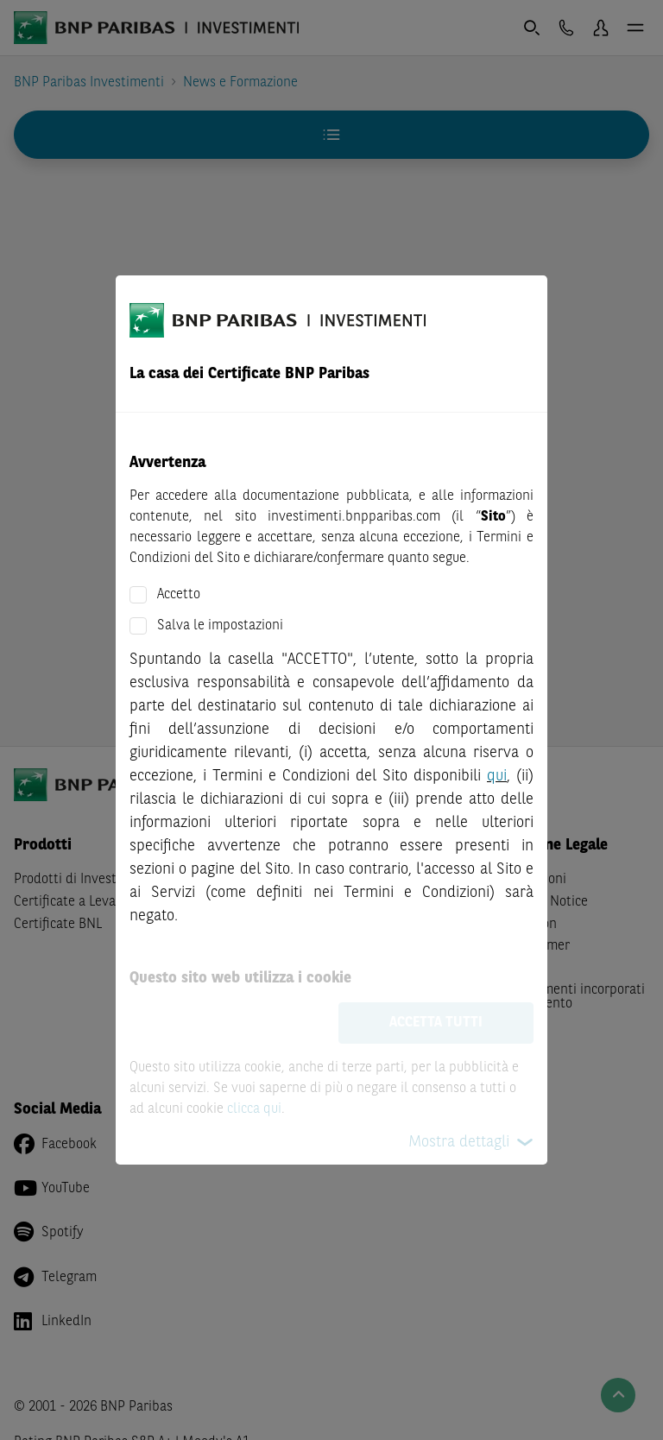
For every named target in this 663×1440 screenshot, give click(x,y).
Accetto (178, 595)
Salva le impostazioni (220, 626)
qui (497, 776)
